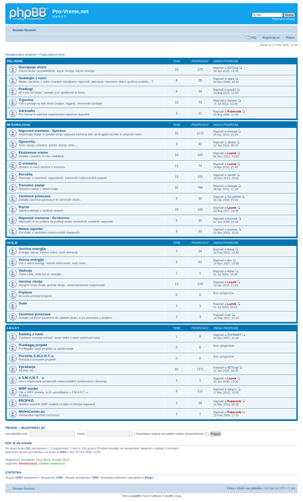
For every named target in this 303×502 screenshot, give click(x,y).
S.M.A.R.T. (13, 328)
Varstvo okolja (30, 281)
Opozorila (27, 142)
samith (231, 175)
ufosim (231, 142)
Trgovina (26, 100)
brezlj (230, 249)
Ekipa (230, 488)
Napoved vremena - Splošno (42, 131)
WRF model (28, 389)
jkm (229, 260)
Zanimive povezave (35, 196)
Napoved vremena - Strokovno (44, 218)
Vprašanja (27, 367)
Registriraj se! (271, 37)
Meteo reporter (31, 229)
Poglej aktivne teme (52, 54)
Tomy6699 (234, 196)
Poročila (25, 174)
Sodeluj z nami (31, 334)
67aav (149, 477)
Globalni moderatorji (52, 463)
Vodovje (25, 271)
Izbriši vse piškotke (249, 488)
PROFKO (26, 401)
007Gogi (233, 67)
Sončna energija (32, 249)
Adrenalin (27, 111)
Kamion (232, 100)
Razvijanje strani (32, 67)
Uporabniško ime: (16, 433)
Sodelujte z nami (32, 78)
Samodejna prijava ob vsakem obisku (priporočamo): (172, 433)
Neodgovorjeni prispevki (20, 54)
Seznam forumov (24, 30)
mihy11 (232, 389)
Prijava (290, 37)
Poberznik (234, 111)
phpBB (136, 496)
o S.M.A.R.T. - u (31, 378)
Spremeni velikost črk (291, 29)
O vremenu (28, 163)
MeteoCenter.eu (32, 411)
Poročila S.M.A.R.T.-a (36, 356)
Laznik (231, 153)
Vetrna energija (31, 260)
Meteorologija (18, 124)
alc (229, 314)
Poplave (25, 292)
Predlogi (26, 89)
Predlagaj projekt (33, 345)
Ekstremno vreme (33, 152)
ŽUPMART (234, 334)
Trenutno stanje (32, 185)
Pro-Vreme (15, 61)
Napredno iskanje (283, 18)
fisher (231, 271)
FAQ (253, 37)
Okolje (12, 242)
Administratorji (27, 463)
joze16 (231, 89)
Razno (24, 207)
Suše (23, 303)
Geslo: (81, 433)
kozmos (232, 218)
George (232, 131)
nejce (230, 78)
